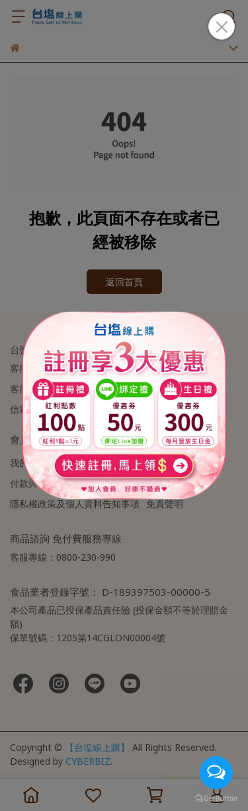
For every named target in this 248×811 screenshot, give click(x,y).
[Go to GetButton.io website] (216, 798)
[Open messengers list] (216, 772)
